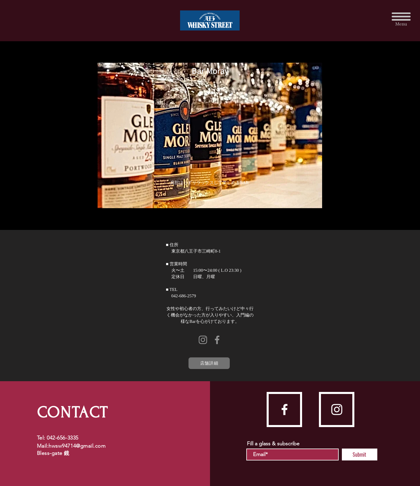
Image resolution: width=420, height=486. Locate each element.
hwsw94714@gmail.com (77, 446)
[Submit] (359, 454)
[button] (401, 19)
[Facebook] (217, 339)
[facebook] (284, 409)
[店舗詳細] (209, 363)
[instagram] (336, 409)
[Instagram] (203, 339)
